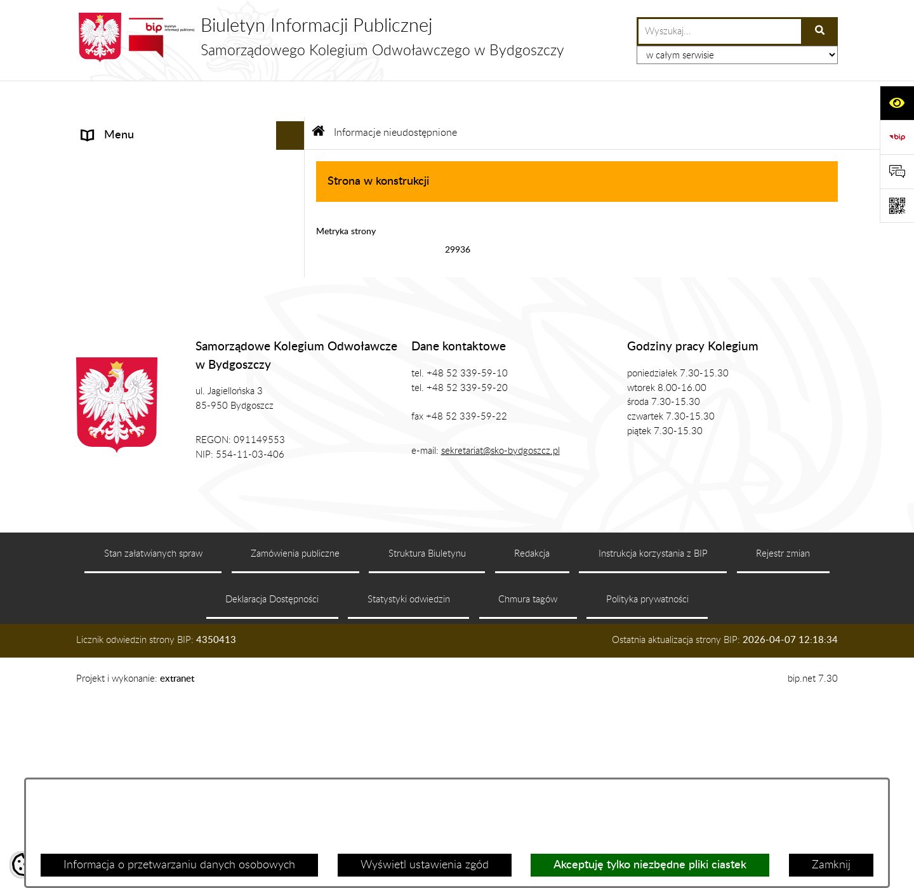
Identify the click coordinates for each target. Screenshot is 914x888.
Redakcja (532, 740)
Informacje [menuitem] (107, 127)
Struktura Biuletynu (427, 740)
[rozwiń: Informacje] (293, 128)
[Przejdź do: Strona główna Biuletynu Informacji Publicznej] (319, 96)
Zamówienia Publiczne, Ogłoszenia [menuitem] (166, 299)
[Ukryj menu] (290, 99)
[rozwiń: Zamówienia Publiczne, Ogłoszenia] (293, 299)
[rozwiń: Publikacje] (293, 271)
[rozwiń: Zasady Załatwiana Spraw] (293, 328)
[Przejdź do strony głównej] (320, 37)
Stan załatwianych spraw (153, 740)
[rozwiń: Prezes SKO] (293, 156)
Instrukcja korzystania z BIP (653, 740)
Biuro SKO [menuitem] (107, 213)
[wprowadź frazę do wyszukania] (720, 31)
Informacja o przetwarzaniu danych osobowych (179, 865)
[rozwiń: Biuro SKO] (293, 213)
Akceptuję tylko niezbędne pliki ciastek (649, 865)
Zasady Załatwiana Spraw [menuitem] (145, 327)
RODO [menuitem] (99, 356)
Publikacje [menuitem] (106, 270)
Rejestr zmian (783, 740)
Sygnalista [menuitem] (106, 413)
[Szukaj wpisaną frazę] (820, 31)
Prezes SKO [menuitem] (110, 156)
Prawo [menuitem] (97, 242)
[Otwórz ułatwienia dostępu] (897, 103)
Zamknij (831, 865)
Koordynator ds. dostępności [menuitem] (152, 384)
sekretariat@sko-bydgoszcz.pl (500, 637)
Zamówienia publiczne (295, 740)
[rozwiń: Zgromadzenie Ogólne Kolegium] (293, 185)
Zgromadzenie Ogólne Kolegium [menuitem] (159, 184)
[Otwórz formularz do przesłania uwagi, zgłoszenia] (897, 171)
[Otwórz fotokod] (897, 206)
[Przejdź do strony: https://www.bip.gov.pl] (897, 137)
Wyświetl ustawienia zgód (425, 865)
